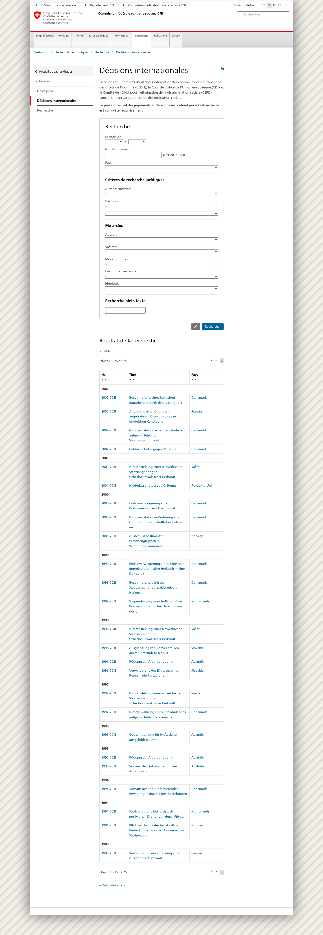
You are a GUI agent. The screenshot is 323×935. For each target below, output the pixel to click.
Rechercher (213, 326)
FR (269, 5)
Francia (196, 411)
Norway (197, 536)
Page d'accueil (45, 35)
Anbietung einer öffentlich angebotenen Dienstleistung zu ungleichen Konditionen (152, 416)
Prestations (141, 35)
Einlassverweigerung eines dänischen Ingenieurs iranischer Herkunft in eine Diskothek (157, 569)
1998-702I (108, 661)
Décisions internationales (133, 52)
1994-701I (108, 789)
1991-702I (108, 811)
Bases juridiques (98, 35)
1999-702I (108, 582)
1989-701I (108, 853)
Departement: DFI (99, 5)
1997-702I (108, 693)
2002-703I (108, 411)
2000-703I (108, 503)
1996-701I (108, 734)
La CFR (176, 35)
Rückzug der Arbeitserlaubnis (151, 661)
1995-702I (108, 757)
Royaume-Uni (201, 485)
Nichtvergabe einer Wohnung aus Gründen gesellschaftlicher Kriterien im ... (157, 522)
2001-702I (108, 467)
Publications (160, 35)
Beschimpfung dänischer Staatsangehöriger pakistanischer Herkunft (154, 587)
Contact (238, 5)
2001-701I (108, 485)
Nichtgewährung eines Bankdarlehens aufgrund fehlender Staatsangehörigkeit (157, 435)
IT (274, 5)
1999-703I (108, 563)
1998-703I (108, 648)
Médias (249, 5)
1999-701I (108, 601)
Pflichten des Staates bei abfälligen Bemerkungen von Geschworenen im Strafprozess (156, 830)
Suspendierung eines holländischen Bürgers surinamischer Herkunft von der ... (155, 606)
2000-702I (108, 517)
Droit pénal (46, 91)
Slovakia (197, 648)
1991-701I (108, 825)
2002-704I (108, 397)
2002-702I (108, 430)
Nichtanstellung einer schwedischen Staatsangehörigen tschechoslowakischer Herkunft (155, 472)
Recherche (102, 52)
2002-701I (108, 449)
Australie (198, 661)
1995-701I (108, 766)
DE (263, 5)
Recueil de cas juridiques (71, 52)
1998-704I (108, 629)
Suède (196, 467)
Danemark (199, 397)
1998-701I (108, 670)
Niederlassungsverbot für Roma (152, 485)
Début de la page (113, 885)
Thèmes (79, 35)
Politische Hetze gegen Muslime (152, 449)
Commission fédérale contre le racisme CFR (154, 5)
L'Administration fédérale (56, 5)
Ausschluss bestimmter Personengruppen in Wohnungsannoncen (146, 541)
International (121, 35)
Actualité (64, 35)
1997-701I (108, 712)
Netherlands (200, 601)
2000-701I (108, 536)
